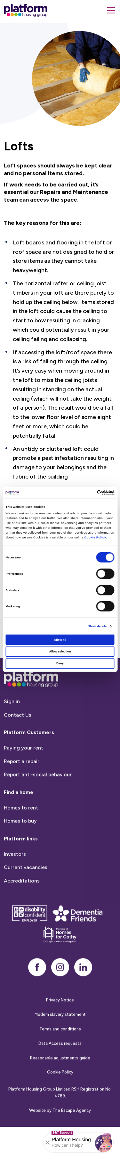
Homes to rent (21, 823)
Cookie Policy (95, 537)
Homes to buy (20, 837)
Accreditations (22, 896)
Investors (15, 870)
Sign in (12, 717)
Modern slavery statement (60, 1030)
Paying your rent (23, 763)
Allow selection (60, 651)
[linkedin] (83, 983)
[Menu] (111, 10)
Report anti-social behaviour (38, 790)
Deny (60, 663)
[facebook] (37, 983)
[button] (103, 1142)
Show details (97, 626)
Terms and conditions (60, 1044)
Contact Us (17, 730)
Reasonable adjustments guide (60, 1073)
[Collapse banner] (47, 1142)
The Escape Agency (71, 1126)
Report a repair (21, 777)
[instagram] (60, 983)
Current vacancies (25, 883)
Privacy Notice (60, 1015)
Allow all (60, 639)
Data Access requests (60, 1059)
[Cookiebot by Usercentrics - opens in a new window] (87, 492)
